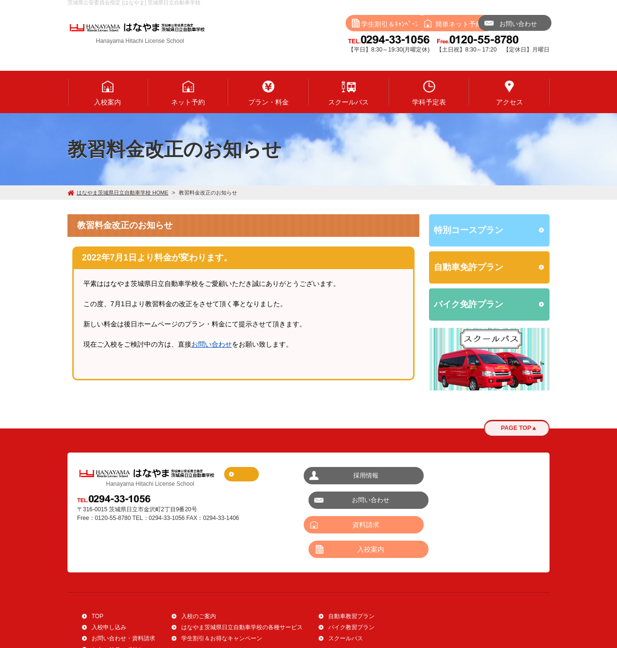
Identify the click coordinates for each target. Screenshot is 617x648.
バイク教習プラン (351, 584)
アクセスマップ (256, 474)
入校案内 (482, 500)
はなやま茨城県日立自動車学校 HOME (117, 192)
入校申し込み (109, 584)
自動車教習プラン (351, 573)
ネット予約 (414, 24)
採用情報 (361, 475)
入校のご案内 (198, 573)
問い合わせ (508, 23)
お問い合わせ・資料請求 (123, 595)
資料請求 (361, 500)
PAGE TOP (516, 428)
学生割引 (320, 24)
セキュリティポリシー (120, 606)
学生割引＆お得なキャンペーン (221, 595)
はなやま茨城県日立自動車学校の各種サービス (242, 584)
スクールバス (345, 595)
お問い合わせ (211, 344)
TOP (97, 573)
